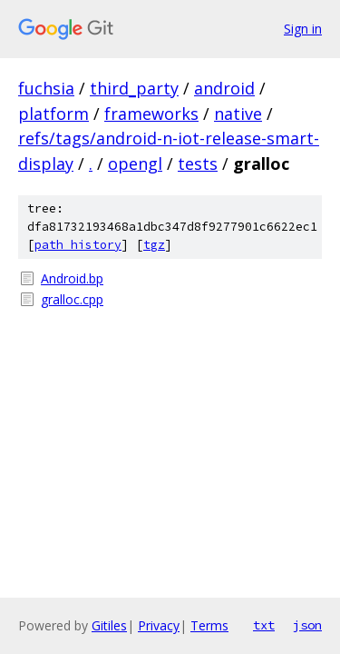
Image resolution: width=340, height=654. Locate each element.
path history (77, 245)
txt (264, 625)
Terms (209, 625)
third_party (134, 88)
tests (198, 163)
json (307, 625)
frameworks (151, 113)
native (238, 113)
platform (53, 113)
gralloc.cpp (72, 299)
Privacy (159, 625)
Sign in (303, 28)
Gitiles (109, 625)
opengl (135, 163)
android (224, 88)
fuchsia (46, 88)
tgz (154, 245)
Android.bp (72, 278)
